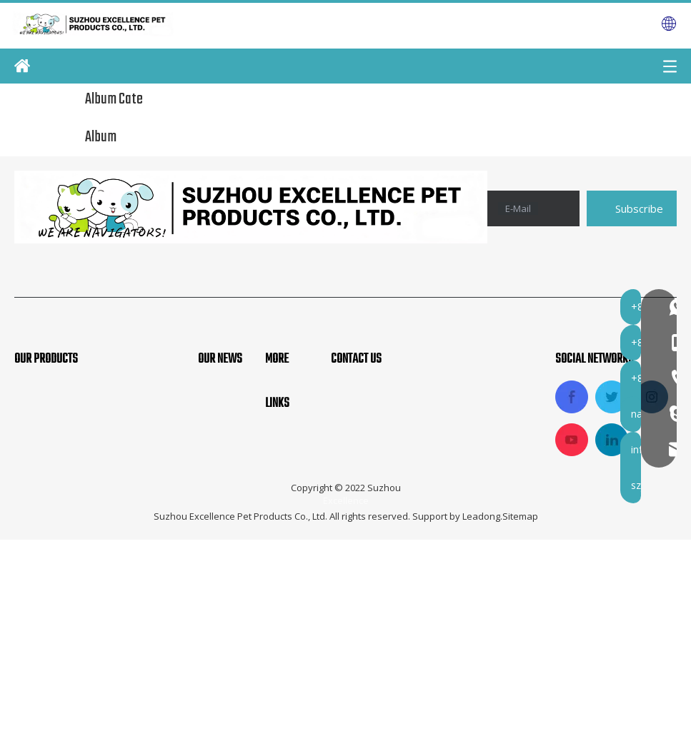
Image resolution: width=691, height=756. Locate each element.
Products (289, 505)
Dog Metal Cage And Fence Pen (98, 545)
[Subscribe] (632, 208)
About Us (290, 457)
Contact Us (294, 552)
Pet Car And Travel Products (89, 521)
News (280, 529)
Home (281, 433)
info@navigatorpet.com (427, 636)
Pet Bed (35, 569)
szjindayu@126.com (416, 659)
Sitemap (520, 732)
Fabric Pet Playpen (63, 497)
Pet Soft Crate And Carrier (84, 473)
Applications (298, 481)
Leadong (481, 732)
